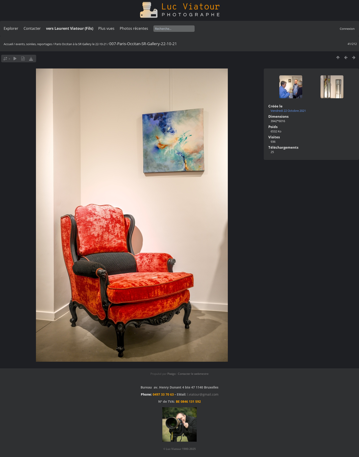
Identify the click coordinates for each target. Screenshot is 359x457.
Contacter (32, 28)
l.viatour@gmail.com (202, 394)
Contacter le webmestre (193, 374)
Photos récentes (134, 28)
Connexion (347, 29)
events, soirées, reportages (34, 44)
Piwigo (171, 374)
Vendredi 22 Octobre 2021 (288, 111)
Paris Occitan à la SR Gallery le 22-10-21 (80, 44)
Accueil (8, 44)
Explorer (11, 28)
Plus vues (106, 28)
